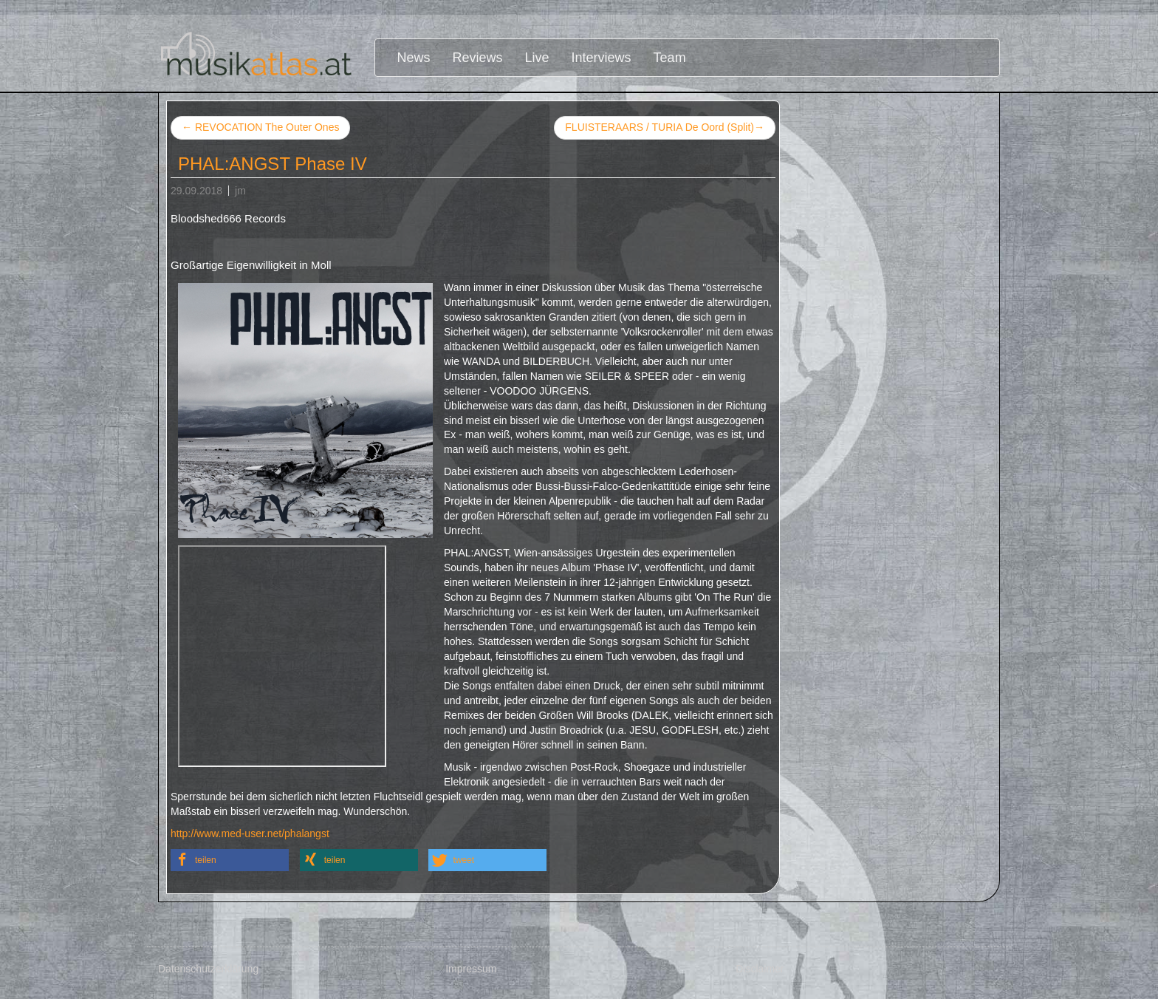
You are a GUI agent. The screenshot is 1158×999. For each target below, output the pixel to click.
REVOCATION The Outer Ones (260, 127)
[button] (230, 860)
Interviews (601, 57)
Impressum (470, 969)
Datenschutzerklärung (208, 969)
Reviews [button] (478, 57)
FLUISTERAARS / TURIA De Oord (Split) (664, 127)
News (414, 57)
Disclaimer (760, 969)
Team (670, 57)
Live (537, 57)
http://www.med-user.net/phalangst (250, 833)
